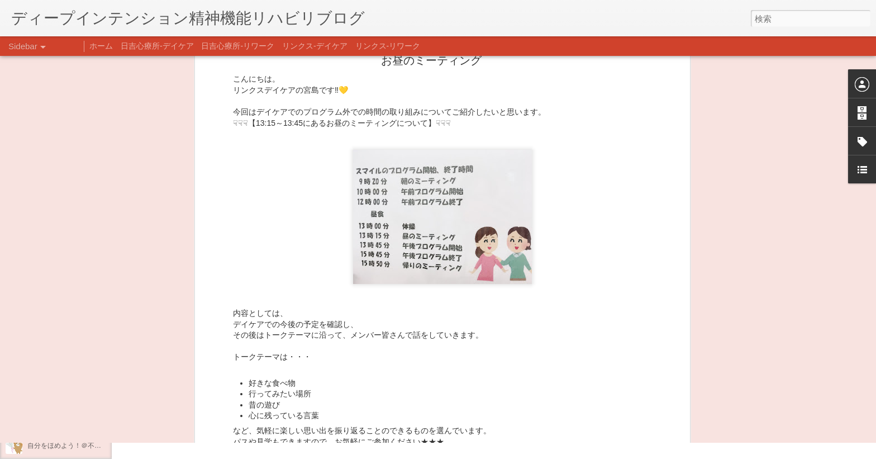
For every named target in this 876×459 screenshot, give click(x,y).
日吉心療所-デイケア (157, 45)
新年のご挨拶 (47, 345)
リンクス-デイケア (314, 45)
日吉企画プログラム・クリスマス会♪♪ (84, 420)
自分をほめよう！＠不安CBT (71, 445)
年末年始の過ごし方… (60, 395)
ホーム (101, 45)
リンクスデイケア (494, 286)
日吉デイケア (381, 404)
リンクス (456, 301)
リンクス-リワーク (388, 45)
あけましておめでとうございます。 (81, 370)
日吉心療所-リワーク (237, 45)
